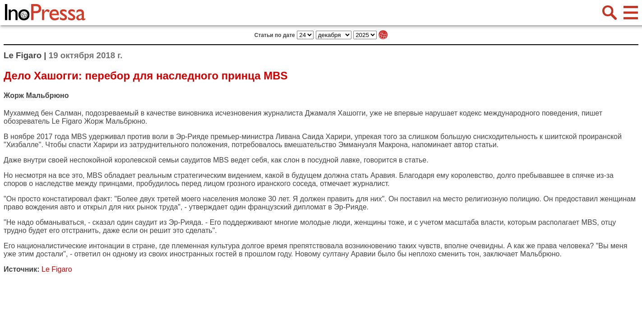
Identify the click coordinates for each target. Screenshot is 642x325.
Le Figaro (66, 121)
